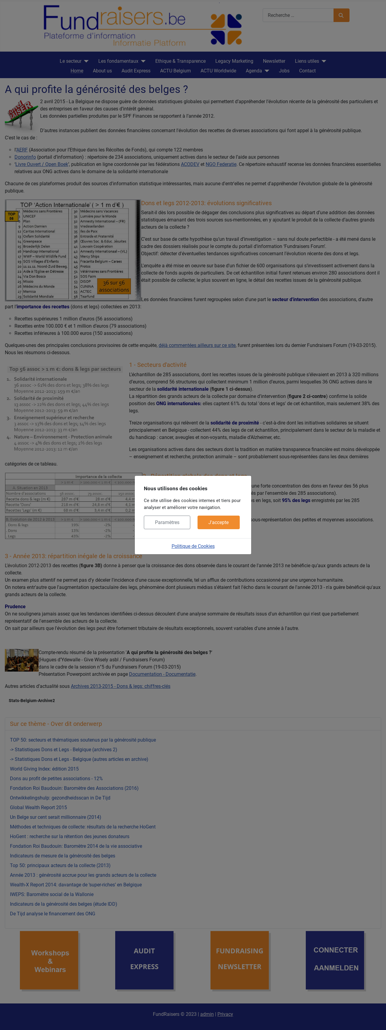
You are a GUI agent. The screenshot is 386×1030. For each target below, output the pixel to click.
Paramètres (167, 522)
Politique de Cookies (193, 546)
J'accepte (218, 522)
